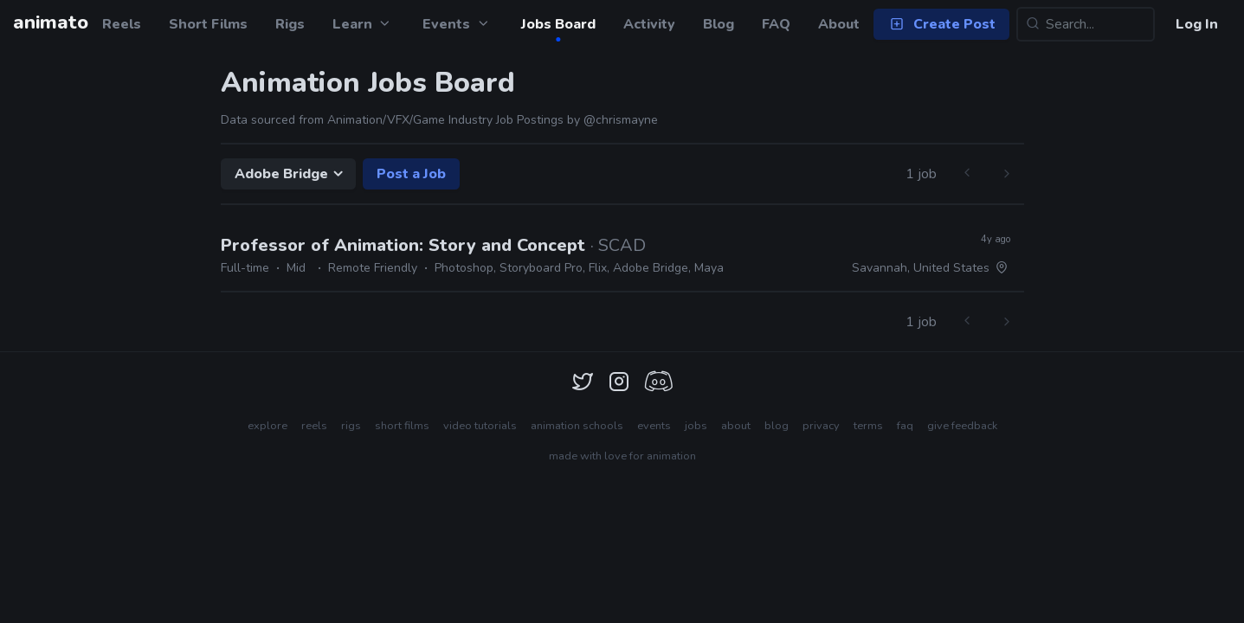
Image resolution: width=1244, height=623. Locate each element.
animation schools (577, 426)
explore (267, 426)
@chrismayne (620, 120)
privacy (821, 426)
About (839, 24)
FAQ (776, 24)
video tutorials (480, 426)
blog (776, 426)
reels (314, 426)
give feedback (962, 426)
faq (905, 426)
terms (868, 426)
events (654, 426)
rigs (351, 426)
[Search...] (1085, 24)
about (736, 426)
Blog (718, 24)
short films (402, 426)
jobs (696, 426)
